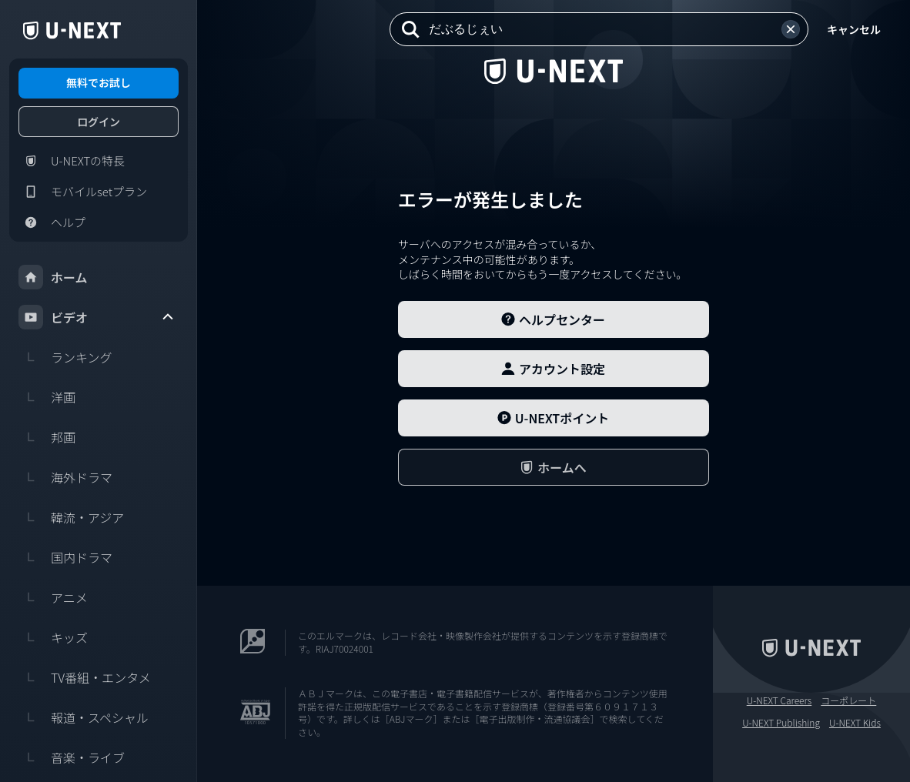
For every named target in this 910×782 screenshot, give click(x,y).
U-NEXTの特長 (71, 161)
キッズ (53, 637)
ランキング (65, 357)
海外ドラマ (65, 477)
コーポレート (848, 700)
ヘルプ (51, 222)
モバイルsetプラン (82, 191)
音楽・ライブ (71, 757)
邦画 (46, 437)
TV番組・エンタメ (84, 677)
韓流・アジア (71, 517)
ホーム (53, 277)
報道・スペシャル (83, 717)
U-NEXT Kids (855, 723)
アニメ (53, 597)
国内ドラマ (65, 557)
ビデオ (97, 317)
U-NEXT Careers (779, 700)
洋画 (46, 397)
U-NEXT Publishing (781, 723)
